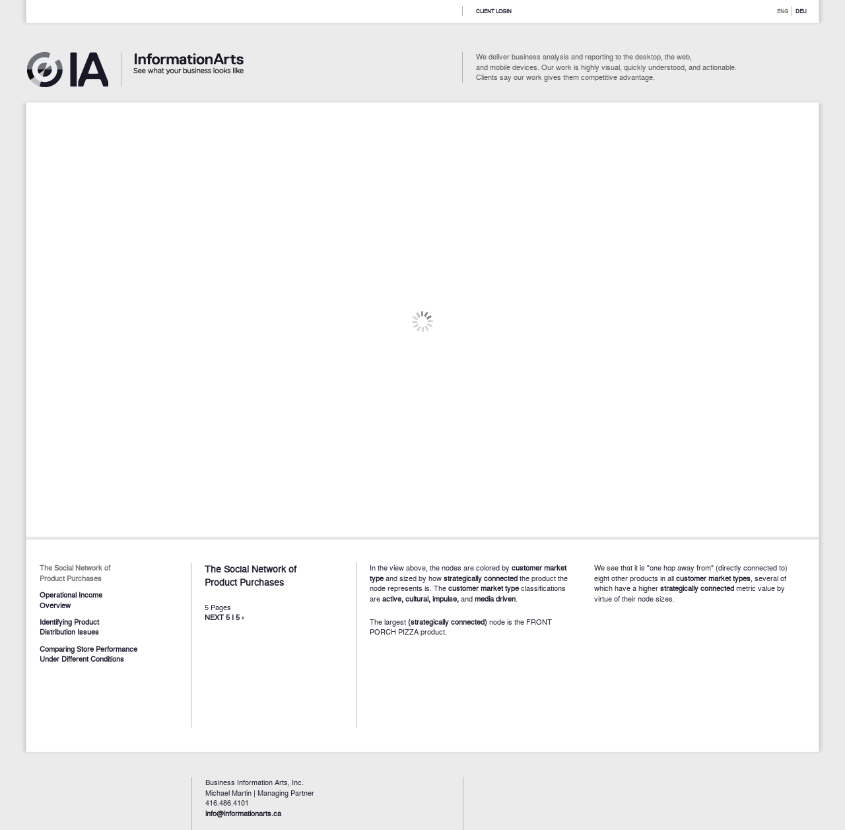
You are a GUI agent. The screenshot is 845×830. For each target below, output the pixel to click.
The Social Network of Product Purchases (75, 572)
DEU (801, 11)
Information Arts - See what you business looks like (148, 73)
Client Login (494, 11)
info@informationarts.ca (243, 813)
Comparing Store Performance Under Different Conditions (88, 653)
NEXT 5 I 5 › (224, 616)
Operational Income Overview (71, 599)
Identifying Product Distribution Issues (69, 626)
